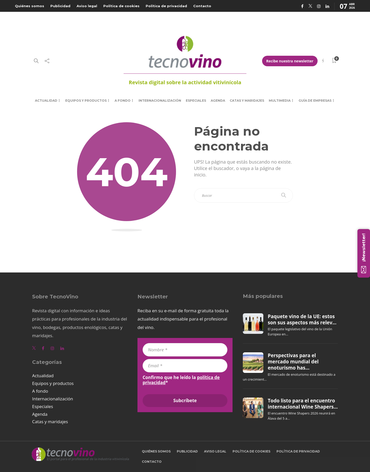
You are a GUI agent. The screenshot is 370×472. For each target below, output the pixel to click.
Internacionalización (159, 100)
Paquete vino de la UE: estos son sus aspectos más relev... (302, 319)
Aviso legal (87, 6)
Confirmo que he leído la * (181, 380)
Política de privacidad (166, 6)
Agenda (218, 100)
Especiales (196, 100)
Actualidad (46, 100)
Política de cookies (121, 6)
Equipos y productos (86, 100)
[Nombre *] (185, 349)
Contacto (202, 6)
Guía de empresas (315, 100)
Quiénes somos (29, 6)
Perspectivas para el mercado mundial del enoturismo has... (293, 361)
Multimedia (280, 100)
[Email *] (185, 365)
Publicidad (60, 6)
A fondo (123, 100)
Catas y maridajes (247, 100)
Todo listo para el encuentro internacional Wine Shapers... (303, 404)
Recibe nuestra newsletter (289, 61)
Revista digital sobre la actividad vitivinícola (185, 82)
